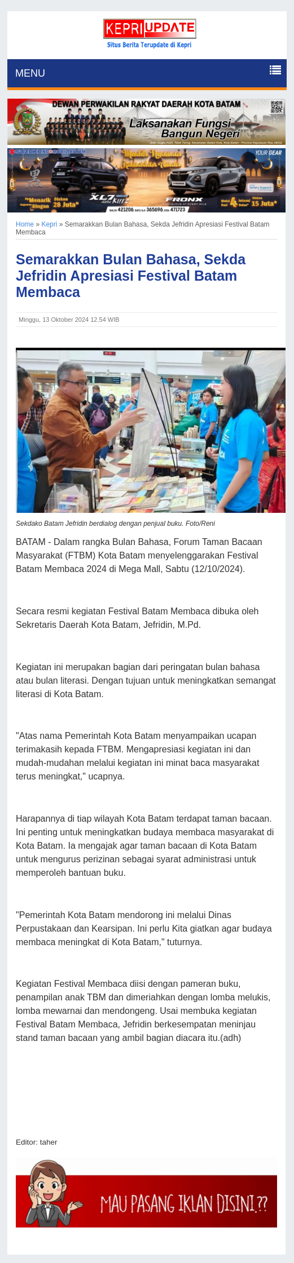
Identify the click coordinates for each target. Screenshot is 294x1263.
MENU (30, 73)
